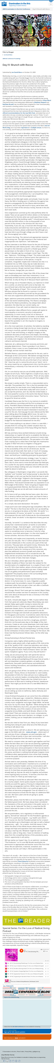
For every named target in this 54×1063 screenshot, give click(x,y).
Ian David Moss (8, 55)
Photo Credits (20, 1051)
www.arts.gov (31, 732)
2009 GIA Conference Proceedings (11, 58)
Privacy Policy (28, 1051)
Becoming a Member (14, 1038)
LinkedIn (10, 1060)
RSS (19, 1060)
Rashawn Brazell (8, 104)
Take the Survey (5, 1058)
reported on (25, 128)
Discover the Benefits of (27, 1037)
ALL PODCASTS (8, 986)
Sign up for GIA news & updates (14, 1032)
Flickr (16, 1060)
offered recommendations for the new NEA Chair (19, 113)
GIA (3, 984)
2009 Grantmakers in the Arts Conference (16, 9)
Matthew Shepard (40, 102)
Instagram (7, 1060)
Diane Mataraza (23, 861)
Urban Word (47, 100)
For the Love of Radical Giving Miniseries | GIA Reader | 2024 (17, 984)
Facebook (4, 1060)
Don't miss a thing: (27, 1031)
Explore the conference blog (11, 997)
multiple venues (36, 128)
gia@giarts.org (36, 1051)
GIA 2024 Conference (18, 1026)
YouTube (13, 1060)
